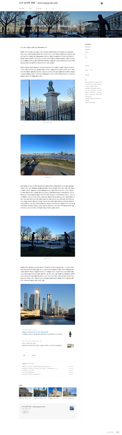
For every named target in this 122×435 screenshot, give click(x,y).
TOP (102, 434)
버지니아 (100, 92)
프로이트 (87, 92)
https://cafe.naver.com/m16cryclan (30, 341)
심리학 (88, 84)
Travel (23, 363)
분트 (101, 82)
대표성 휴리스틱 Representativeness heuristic (93, 99)
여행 (30, 8)
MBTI (96, 86)
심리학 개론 (87, 47)
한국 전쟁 (87, 96)
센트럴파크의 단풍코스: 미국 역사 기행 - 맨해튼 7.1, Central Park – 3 (39, 368)
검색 (98, 3)
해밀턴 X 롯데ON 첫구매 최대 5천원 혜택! (35, 332)
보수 (86, 90)
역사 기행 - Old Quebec (28, 372)
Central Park (93, 90)
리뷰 (100, 90)
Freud (91, 84)
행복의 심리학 (91, 82)
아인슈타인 (92, 86)
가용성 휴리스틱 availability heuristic (93, 88)
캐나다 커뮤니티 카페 (29, 343)
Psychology (92, 94)
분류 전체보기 (88, 44)
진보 (90, 96)
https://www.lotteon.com (28, 329)
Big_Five (99, 84)
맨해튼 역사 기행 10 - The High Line (31, 374)
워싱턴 (100, 94)
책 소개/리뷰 (97, 82)
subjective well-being (90, 102)
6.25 (98, 90)
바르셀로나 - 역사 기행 (27, 370)
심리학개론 (21, 8)
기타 (53, 8)
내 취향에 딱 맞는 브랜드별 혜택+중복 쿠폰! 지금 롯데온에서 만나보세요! (42, 334)
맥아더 (95, 84)
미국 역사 (87, 86)
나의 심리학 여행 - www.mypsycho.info (38, 3)
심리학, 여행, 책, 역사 (26, 408)
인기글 (91, 70)
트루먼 (97, 94)
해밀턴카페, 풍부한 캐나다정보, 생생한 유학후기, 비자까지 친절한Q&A (42, 345)
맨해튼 (86, 82)
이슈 (88, 90)
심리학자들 (38, 8)
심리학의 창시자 (92, 92)
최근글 (86, 70)
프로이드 (87, 94)
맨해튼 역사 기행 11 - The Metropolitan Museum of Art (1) (36, 366)
